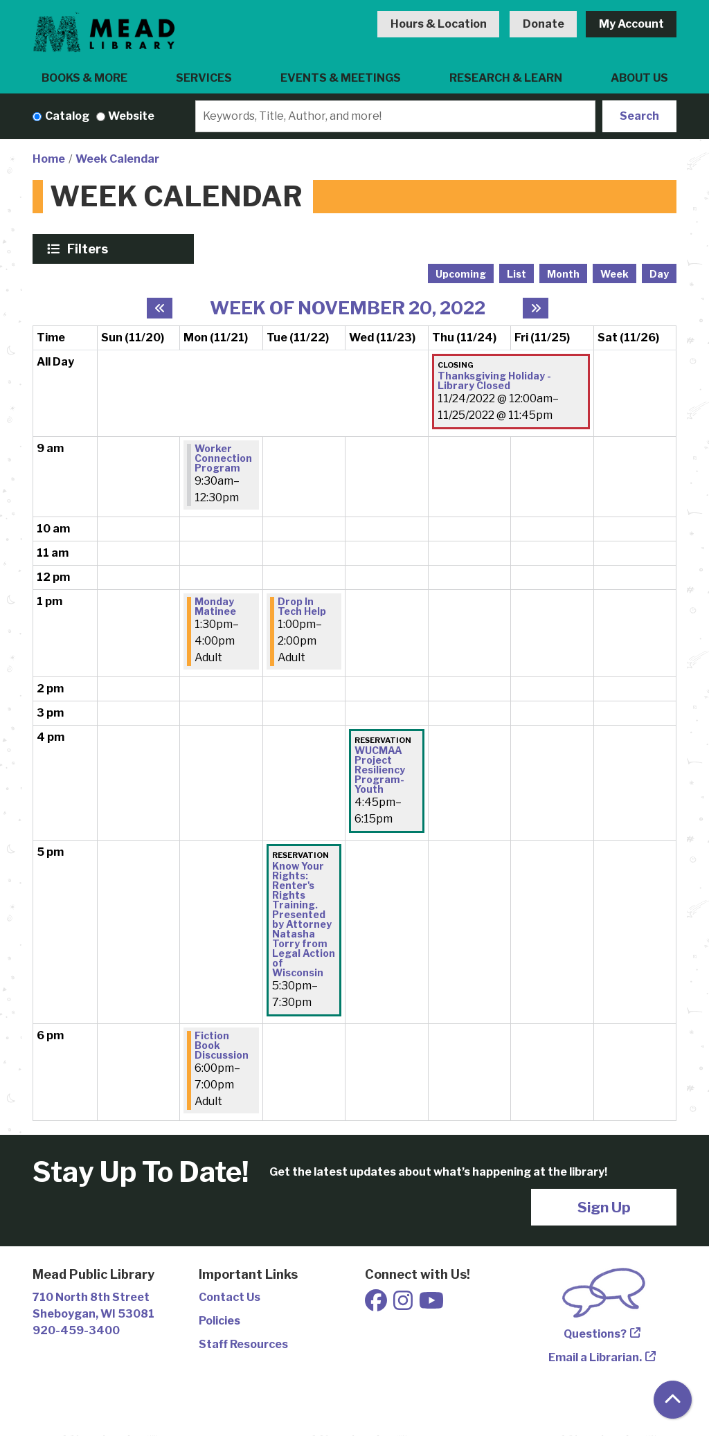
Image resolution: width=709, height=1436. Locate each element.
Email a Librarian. (595, 1357)
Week (614, 274)
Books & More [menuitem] (84, 77)
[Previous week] (159, 308)
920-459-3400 (76, 1330)
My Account (631, 23)
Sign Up (604, 1207)
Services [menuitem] (204, 77)
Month (563, 274)
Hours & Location (439, 23)
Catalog (67, 116)
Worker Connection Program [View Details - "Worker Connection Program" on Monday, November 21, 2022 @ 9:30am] (223, 458)
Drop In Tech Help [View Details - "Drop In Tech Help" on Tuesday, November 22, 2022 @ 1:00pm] (302, 606)
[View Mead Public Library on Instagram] (404, 1304)
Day (659, 274)
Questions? (595, 1333)
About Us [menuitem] (639, 77)
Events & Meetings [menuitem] (340, 77)
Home (49, 158)
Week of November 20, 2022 (347, 307)
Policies (219, 1320)
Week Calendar (117, 158)
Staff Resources (243, 1344)
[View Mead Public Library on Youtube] (431, 1304)
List (516, 274)
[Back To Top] (673, 1400)
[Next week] (535, 308)
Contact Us (229, 1297)
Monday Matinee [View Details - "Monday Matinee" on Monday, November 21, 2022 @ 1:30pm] (215, 606)
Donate (543, 23)
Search (639, 116)
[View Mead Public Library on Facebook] (377, 1304)
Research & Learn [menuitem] (505, 77)
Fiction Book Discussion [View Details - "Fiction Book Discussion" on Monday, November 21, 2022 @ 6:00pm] (222, 1045)
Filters (89, 248)
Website (131, 116)
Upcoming (461, 274)
